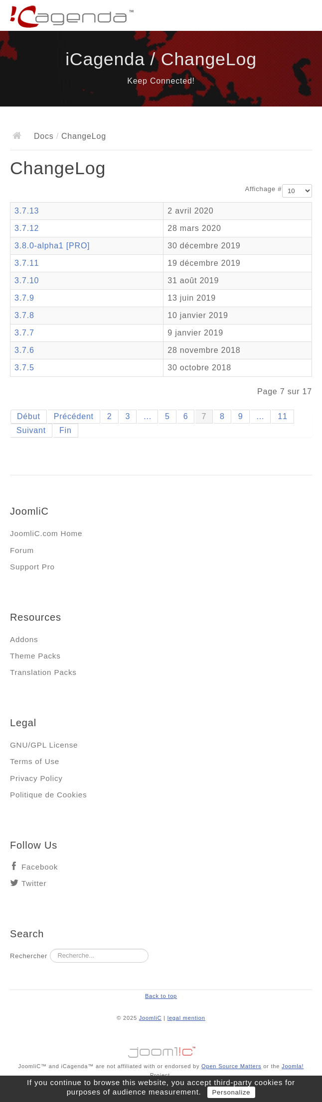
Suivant (31, 430)
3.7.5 (24, 367)
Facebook (39, 867)
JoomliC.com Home (46, 533)
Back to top (161, 996)
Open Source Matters (231, 1066)
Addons (24, 639)
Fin (65, 430)
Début (28, 416)
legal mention (186, 1018)
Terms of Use (34, 761)
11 (282, 416)
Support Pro (32, 566)
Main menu (304, 17)
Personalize (231, 1092)
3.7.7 (24, 333)
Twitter (33, 883)
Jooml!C (161, 1050)
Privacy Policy (36, 778)
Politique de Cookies (48, 794)
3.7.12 (26, 228)
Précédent (74, 416)
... (148, 416)
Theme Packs (35, 656)
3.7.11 (26, 263)
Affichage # (263, 189)
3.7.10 (26, 280)
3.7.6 (24, 350)
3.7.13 (26, 211)
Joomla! (293, 1066)
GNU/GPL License (44, 745)
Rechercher (28, 956)
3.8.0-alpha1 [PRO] (52, 245)
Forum (22, 550)
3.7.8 (24, 315)
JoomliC (150, 1018)
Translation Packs (43, 672)
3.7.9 (24, 298)
